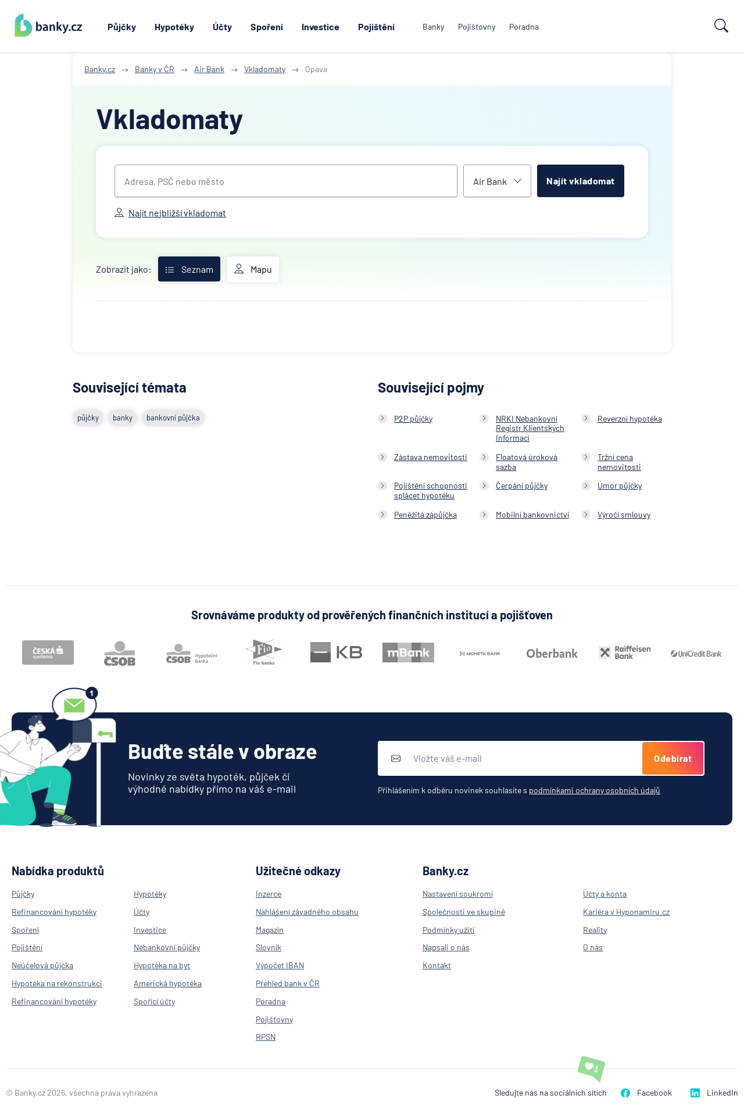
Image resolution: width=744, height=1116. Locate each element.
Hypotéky (174, 26)
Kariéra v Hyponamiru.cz (626, 912)
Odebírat (673, 758)
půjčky (88, 417)
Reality (595, 930)
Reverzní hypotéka (630, 418)
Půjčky (122, 26)
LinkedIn (714, 1092)
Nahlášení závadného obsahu (307, 912)
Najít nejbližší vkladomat (170, 212)
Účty (222, 26)
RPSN (266, 1037)
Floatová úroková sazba (526, 462)
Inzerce (268, 893)
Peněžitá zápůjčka (425, 514)
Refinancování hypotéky (54, 912)
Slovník (268, 947)
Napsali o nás (446, 947)
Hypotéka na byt (162, 965)
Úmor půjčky (620, 485)
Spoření (267, 26)
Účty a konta (605, 893)
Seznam (189, 268)
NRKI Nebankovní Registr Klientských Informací (530, 428)
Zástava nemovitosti (430, 457)
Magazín (270, 930)
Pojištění (376, 26)
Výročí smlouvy (624, 514)
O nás (593, 947)
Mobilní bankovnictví (532, 514)
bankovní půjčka (173, 417)
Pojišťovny (476, 26)
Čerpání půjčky (522, 485)
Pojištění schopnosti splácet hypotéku (430, 490)
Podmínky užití (448, 930)
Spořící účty (154, 1001)
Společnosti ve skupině (464, 912)
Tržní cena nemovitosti (619, 462)
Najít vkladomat (580, 180)
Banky (433, 26)
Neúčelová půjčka (42, 965)
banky (123, 417)
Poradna (524, 26)
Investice (320, 26)
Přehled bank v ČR (288, 983)
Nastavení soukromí (458, 893)
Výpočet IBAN (280, 965)
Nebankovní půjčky (167, 947)
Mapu (253, 269)
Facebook (646, 1092)
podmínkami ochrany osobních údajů (594, 790)
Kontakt (437, 965)
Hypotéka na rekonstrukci (57, 983)
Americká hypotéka (168, 983)
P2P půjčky (413, 418)
